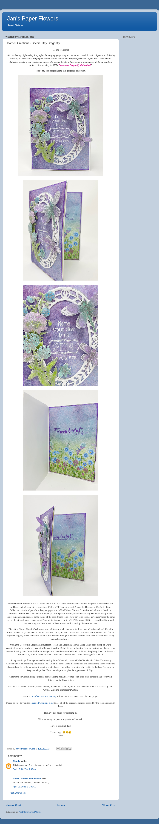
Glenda (16, 761)
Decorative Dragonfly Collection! (75, 65)
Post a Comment (18, 793)
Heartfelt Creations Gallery (43, 696)
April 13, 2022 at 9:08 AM (24, 787)
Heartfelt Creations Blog (42, 703)
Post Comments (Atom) (30, 812)
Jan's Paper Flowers (32, 18)
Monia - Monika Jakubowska (27, 779)
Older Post (109, 805)
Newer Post (13, 805)
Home (61, 805)
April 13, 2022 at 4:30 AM (24, 769)
